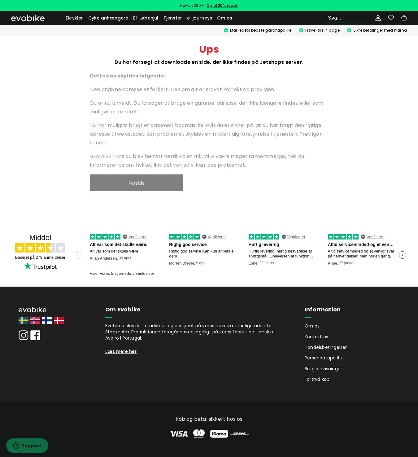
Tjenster (172, 18)
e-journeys (199, 18)
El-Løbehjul (145, 18)
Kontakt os (316, 337)
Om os (224, 18)
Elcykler (74, 18)
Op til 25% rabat (222, 5)
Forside (136, 183)
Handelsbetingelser (326, 347)
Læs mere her (121, 351)
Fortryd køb (317, 379)
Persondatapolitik (324, 358)
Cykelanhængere (108, 18)
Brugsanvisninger (323, 369)
